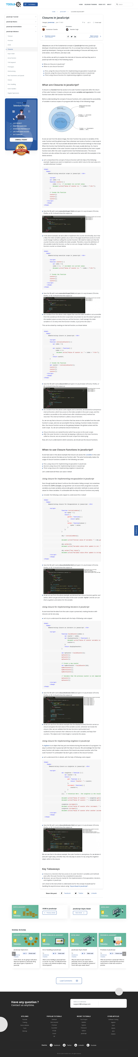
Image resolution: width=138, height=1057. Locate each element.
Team (24, 1028)
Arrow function (12, 58)
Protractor (84, 1028)
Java (113, 1031)
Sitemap (24, 1031)
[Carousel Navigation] (69, 954)
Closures (10, 49)
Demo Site (102, 4)
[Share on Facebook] (68, 36)
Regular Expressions (13, 93)
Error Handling (12, 84)
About (109, 4)
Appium (113, 1022)
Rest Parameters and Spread (16, 75)
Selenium (54, 1019)
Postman (54, 1025)
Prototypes (11, 67)
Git (54, 1036)
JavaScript (63, 11)
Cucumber (54, 1028)
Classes (10, 80)
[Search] (124, 4)
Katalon (84, 1022)
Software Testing (113, 1019)
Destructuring (11, 71)
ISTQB (54, 1030)
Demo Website (24, 1025)
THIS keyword (12, 62)
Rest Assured (54, 1022)
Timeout (10, 36)
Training (24, 1022)
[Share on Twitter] (71, 36)
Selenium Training (90, 4)
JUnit (113, 1025)
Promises (10, 40)
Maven (113, 1028)
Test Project (83, 1019)
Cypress (83, 1025)
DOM (9, 45)
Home (81, 4)
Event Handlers (12, 89)
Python (84, 1030)
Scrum (54, 1033)
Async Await (11, 53)
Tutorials (24, 1019)
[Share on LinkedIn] (75, 36)
